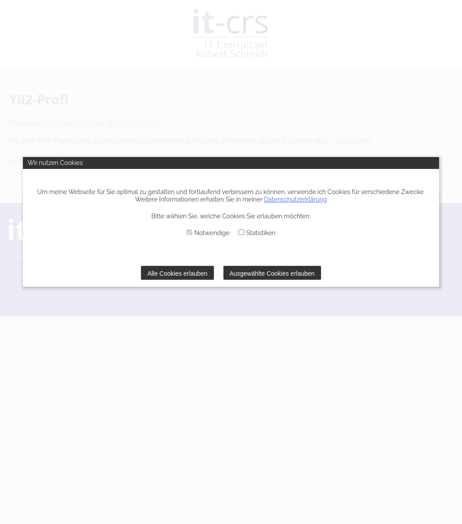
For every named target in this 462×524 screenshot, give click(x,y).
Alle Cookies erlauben (177, 273)
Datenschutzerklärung (295, 199)
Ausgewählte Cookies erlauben (272, 273)
